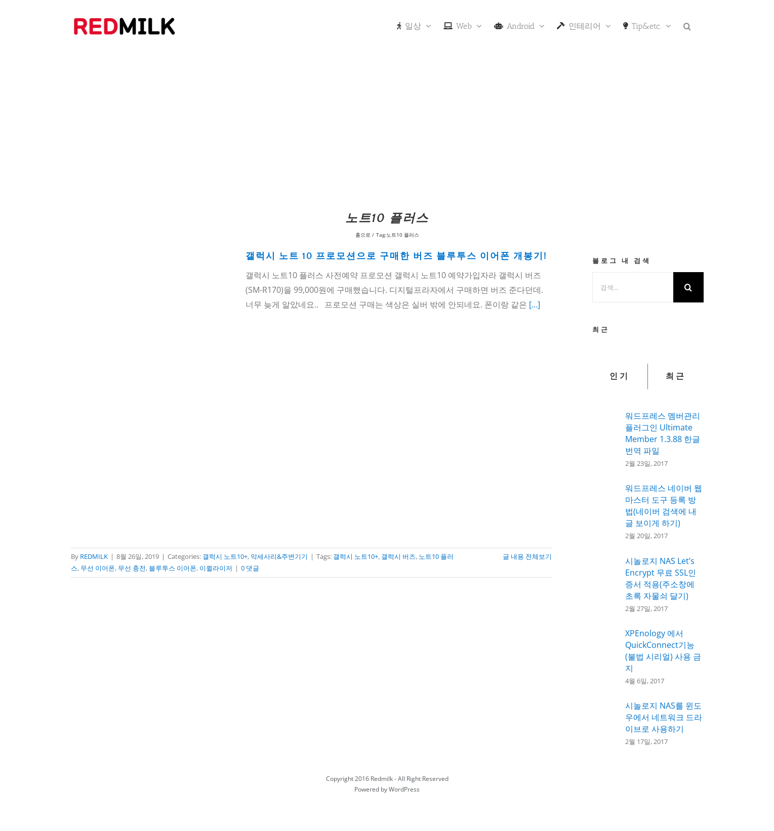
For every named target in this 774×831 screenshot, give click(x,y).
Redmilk (382, 778)
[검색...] (632, 287)
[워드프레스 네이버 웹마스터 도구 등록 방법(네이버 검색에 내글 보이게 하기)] (605, 510)
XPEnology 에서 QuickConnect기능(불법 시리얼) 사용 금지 (663, 651)
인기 (619, 376)
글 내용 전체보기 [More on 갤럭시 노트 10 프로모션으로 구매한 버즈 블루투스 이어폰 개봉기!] (527, 556)
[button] (687, 25)
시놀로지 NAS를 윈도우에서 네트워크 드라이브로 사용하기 (663, 717)
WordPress (404, 789)
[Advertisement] (387, 129)
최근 (676, 376)
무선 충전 (132, 568)
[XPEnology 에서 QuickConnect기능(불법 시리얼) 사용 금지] (605, 655)
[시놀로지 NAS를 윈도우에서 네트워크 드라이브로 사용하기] (605, 720)
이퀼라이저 (215, 568)
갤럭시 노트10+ (225, 556)
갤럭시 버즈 (398, 556)
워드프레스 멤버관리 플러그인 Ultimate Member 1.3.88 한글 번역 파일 (662, 433)
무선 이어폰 (97, 568)
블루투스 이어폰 (172, 568)
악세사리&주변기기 (279, 556)
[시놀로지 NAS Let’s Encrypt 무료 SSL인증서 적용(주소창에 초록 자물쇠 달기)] (605, 584)
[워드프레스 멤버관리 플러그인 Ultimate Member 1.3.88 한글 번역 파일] (605, 436)
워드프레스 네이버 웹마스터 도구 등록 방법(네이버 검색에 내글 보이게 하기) (663, 506)
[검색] (688, 287)
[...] (534, 304)
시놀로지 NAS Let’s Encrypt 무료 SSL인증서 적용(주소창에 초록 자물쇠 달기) (660, 578)
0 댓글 (250, 568)
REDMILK (94, 556)
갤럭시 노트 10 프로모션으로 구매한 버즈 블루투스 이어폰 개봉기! (396, 256)
